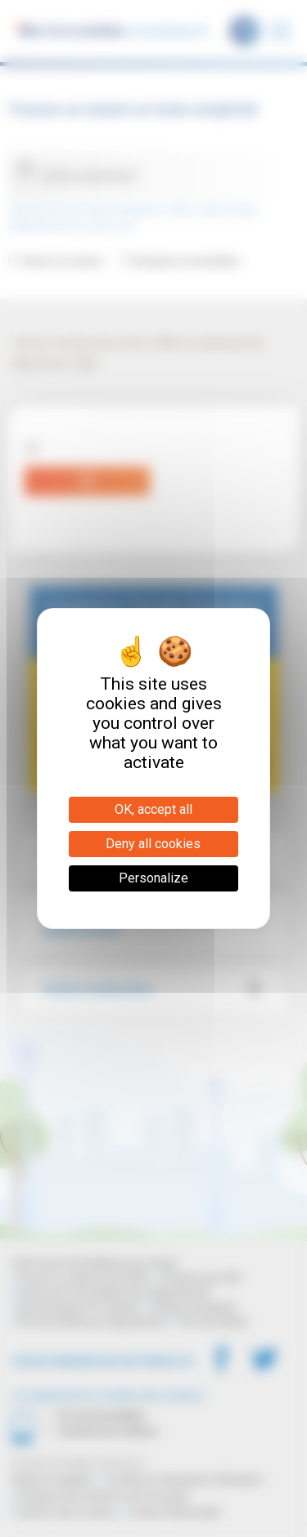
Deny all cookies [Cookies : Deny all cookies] (153, 843)
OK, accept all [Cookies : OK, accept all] (153, 809)
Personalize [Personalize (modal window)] (153, 878)
